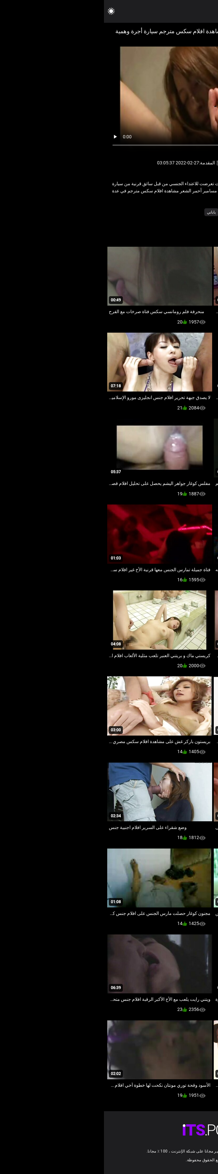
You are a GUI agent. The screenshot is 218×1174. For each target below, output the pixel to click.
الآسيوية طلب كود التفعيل (165, 212)
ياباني (107, 212)
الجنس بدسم (128, 212)
